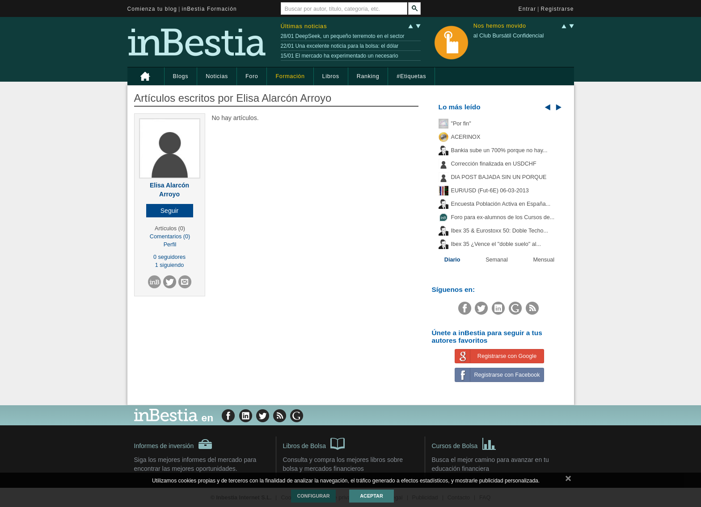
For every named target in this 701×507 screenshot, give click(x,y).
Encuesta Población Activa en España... (501, 204)
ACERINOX (466, 137)
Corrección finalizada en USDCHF (493, 164)
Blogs (181, 76)
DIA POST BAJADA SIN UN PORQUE (499, 177)
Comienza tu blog (152, 9)
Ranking (368, 76)
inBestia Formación (209, 9)
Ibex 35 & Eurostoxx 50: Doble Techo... (500, 231)
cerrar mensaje (568, 480)
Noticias (217, 76)
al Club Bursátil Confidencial (508, 36)
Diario (452, 260)
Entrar (527, 9)
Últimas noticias (304, 26)
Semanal (497, 260)
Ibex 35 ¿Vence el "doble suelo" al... (496, 244)
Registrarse (557, 9)
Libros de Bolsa (314, 443)
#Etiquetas (411, 76)
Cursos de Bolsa (464, 443)
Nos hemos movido (499, 26)
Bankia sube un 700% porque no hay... (499, 150)
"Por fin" (461, 124)
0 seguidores (169, 257)
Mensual (544, 260)
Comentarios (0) (170, 236)
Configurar (313, 496)
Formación (289, 76)
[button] (169, 210)
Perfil (170, 244)
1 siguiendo (169, 265)
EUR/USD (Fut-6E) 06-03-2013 (490, 190)
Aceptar (371, 496)
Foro (251, 76)
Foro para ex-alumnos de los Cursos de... (503, 217)
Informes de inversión (173, 444)
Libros (330, 76)
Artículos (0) (170, 228)
